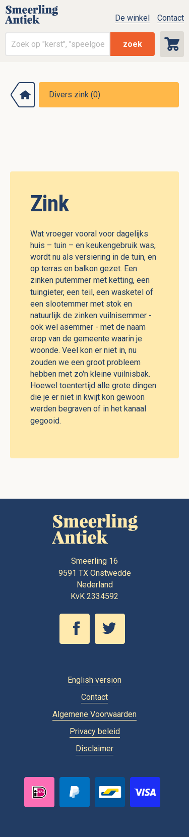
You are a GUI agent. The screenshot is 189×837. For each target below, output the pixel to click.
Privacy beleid (95, 731)
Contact (170, 18)
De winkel (132, 18)
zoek (132, 44)
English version (94, 680)
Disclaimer (94, 748)
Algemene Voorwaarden (94, 714)
